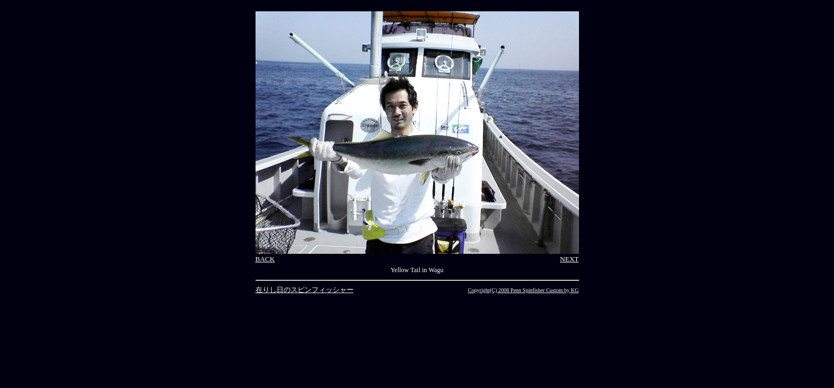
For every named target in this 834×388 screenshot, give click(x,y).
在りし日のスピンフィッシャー (305, 290)
